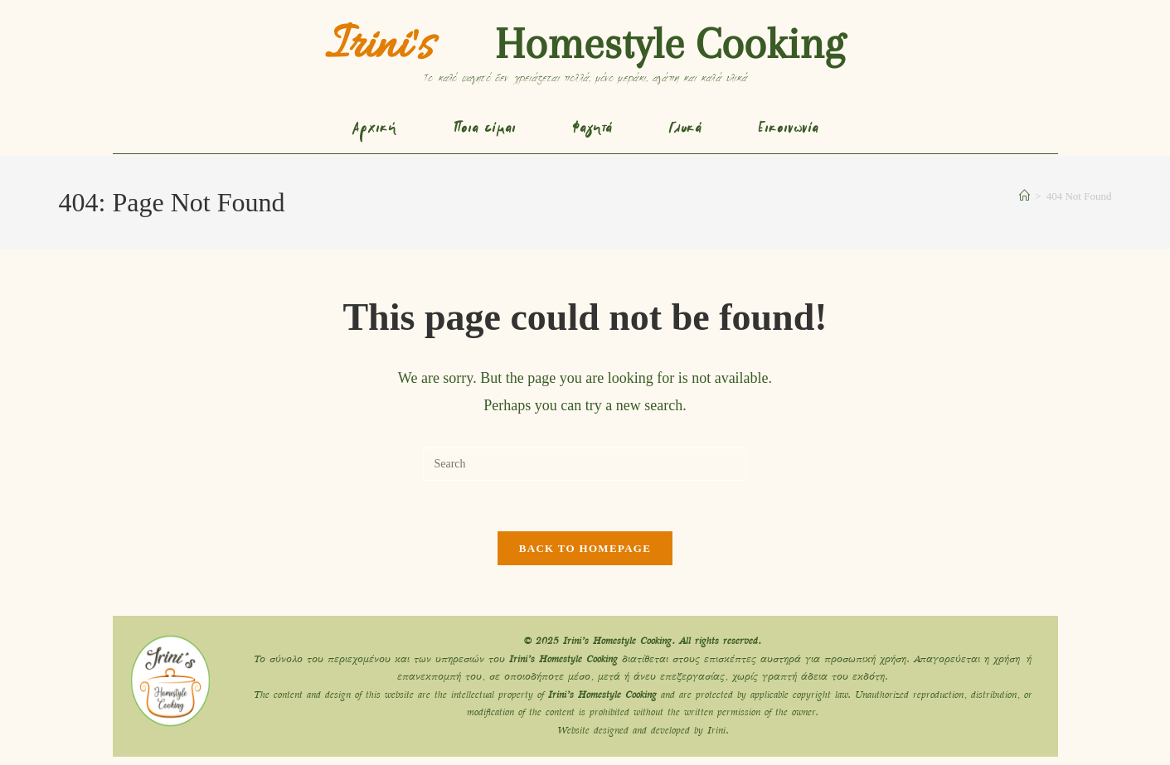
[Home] (1024, 196)
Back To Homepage (585, 548)
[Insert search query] (584, 464)
